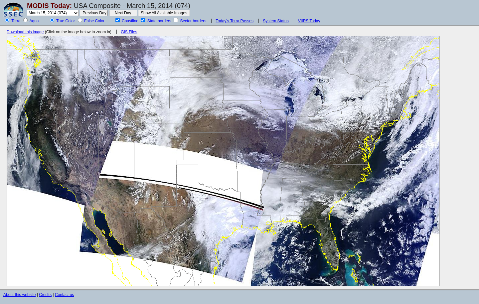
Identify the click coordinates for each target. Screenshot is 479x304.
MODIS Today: (49, 5)
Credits (45, 294)
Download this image (25, 32)
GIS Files (129, 32)
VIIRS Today (309, 21)
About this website (19, 294)
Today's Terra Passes (234, 21)
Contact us (64, 294)
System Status (275, 21)
